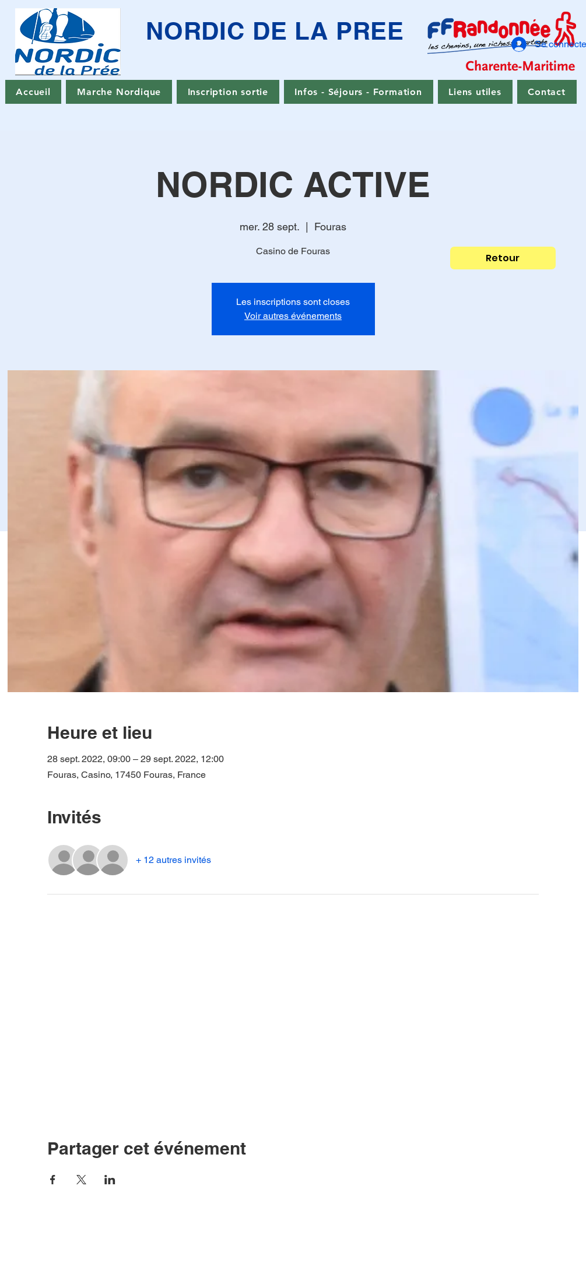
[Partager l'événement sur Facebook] (52, 1179)
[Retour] (503, 258)
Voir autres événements (293, 315)
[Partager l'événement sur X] (81, 1179)
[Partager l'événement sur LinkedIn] (109, 1179)
